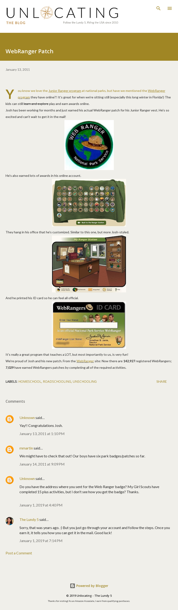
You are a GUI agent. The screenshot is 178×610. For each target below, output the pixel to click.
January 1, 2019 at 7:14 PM (41, 540)
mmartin (26, 448)
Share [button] (161, 381)
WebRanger (85, 361)
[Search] (158, 8)
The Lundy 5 (29, 519)
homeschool (29, 381)
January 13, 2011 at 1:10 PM (42, 433)
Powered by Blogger (89, 585)
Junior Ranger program (64, 91)
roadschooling (57, 381)
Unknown (27, 417)
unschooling (85, 381)
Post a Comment (19, 553)
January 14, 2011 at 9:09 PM (42, 464)
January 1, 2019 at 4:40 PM (41, 505)
